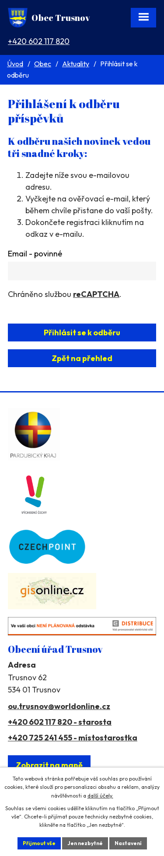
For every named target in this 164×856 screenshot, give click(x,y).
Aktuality (75, 63)
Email (35, 254)
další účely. (100, 795)
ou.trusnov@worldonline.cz (59, 706)
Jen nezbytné (85, 843)
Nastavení (128, 843)
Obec (42, 63)
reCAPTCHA (96, 294)
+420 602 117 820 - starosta (60, 722)
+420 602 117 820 (39, 41)
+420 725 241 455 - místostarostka (72, 738)
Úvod (15, 63)
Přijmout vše (39, 843)
